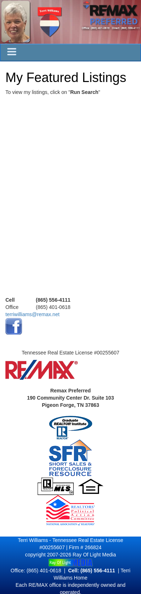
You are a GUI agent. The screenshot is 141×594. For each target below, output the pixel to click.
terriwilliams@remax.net (32, 314)
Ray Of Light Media (94, 555)
